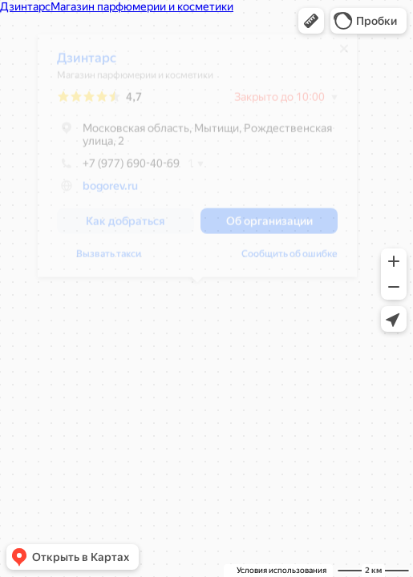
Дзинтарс (85, 63)
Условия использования (281, 570)
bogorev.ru (109, 191)
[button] (311, 21)
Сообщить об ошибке (289, 259)
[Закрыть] (343, 54)
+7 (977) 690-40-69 (117, 169)
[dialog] (196, 161)
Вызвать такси (107, 259)
